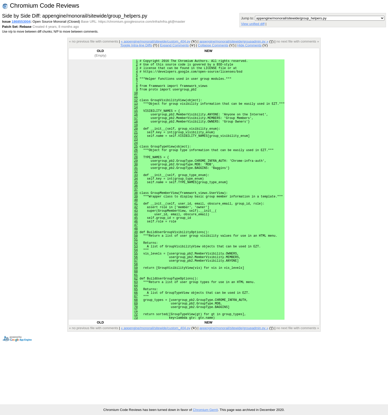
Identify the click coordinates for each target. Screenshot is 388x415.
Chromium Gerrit (205, 410)
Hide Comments (249, 45)
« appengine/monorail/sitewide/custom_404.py (155, 41)
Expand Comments (174, 45)
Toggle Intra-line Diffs (136, 45)
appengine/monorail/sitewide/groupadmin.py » (233, 41)
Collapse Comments (213, 45)
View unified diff (252, 24)
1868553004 (21, 21)
